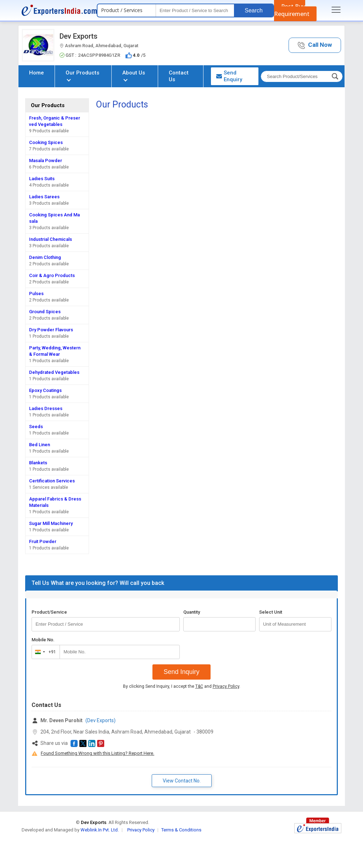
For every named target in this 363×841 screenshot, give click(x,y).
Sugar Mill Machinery (51, 523)
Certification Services (52, 480)
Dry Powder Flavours (51, 329)
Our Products (82, 75)
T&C (199, 686)
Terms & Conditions (181, 829)
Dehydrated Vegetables (54, 372)
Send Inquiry (181, 671)
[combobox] (44, 652)
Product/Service (49, 612)
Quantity (191, 612)
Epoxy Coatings (45, 390)
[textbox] (195, 10)
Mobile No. (43, 639)
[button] (315, 45)
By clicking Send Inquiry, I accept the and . (181, 686)
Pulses (36, 293)
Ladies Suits (42, 178)
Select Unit (270, 612)
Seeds (36, 426)
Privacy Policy (226, 686)
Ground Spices (45, 311)
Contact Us (179, 76)
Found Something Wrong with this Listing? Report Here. (97, 753)
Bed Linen (39, 444)
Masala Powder (45, 160)
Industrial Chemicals (50, 239)
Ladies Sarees (44, 196)
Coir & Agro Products (52, 275)
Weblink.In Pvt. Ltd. (99, 829)
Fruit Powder (42, 541)
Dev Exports (78, 36)
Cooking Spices (46, 142)
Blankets (38, 462)
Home (36, 73)
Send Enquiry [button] (229, 76)
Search (254, 10)
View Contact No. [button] (182, 781)
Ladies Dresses (45, 408)
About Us (133, 75)
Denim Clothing (45, 257)
